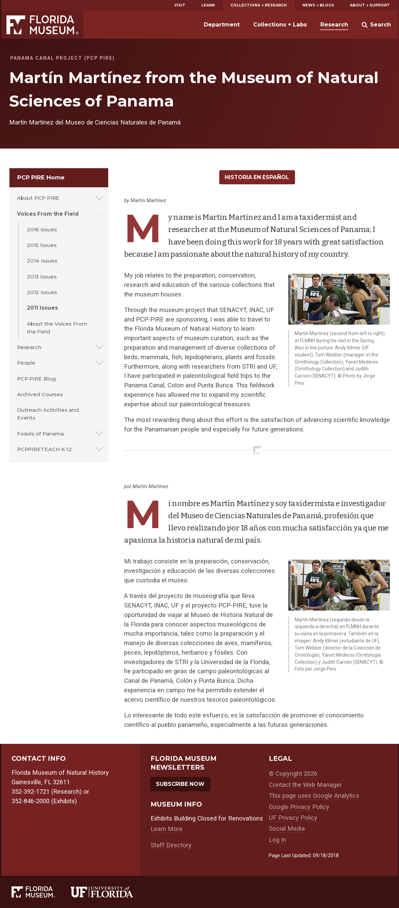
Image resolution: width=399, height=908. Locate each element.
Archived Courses (40, 394)
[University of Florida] (110, 892)
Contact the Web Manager (305, 785)
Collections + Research (259, 5)
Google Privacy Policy (299, 807)
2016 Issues (42, 229)
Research (334, 24)
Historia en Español (257, 177)
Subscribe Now (180, 784)
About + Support (370, 5)
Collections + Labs (280, 24)
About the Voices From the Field (57, 328)
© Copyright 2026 (293, 773)
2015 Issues (42, 245)
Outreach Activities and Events (48, 414)
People (26, 363)
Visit (179, 5)
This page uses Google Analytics (314, 795)
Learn (208, 5)
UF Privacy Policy (293, 818)
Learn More (167, 829)
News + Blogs (318, 5)
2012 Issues (42, 292)
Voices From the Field (48, 214)
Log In (277, 840)
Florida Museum (42, 25)
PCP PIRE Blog (36, 378)
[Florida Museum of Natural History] (41, 892)
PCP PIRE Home (40, 177)
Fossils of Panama (40, 433)
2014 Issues (42, 260)
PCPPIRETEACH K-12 (44, 449)
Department (222, 24)
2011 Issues (42, 308)
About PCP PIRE (38, 198)
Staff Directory (171, 845)
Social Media (287, 828)
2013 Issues (42, 276)
